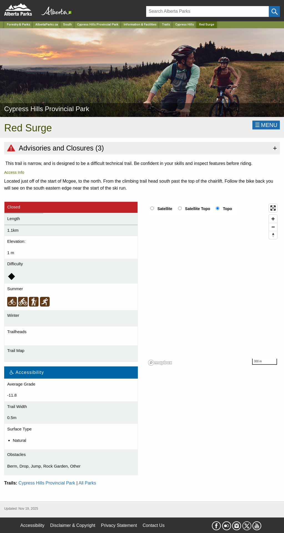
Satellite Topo (197, 208)
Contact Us (153, 525)
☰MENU (266, 125)
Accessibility (32, 525)
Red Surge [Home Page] (206, 24)
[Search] (207, 11)
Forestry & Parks (18, 24)
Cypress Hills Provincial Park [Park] (97, 24)
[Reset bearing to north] (273, 235)
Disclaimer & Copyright (72, 525)
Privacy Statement (119, 525)
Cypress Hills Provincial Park (47, 483)
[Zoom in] (273, 219)
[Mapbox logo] (160, 362)
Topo (227, 208)
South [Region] (67, 24)
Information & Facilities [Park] (140, 24)
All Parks (87, 483)
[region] (213, 284)
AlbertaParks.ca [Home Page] (47, 24)
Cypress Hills (184, 24)
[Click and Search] (274, 11)
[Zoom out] (273, 227)
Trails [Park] (166, 24)
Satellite (164, 208)
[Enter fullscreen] (273, 208)
